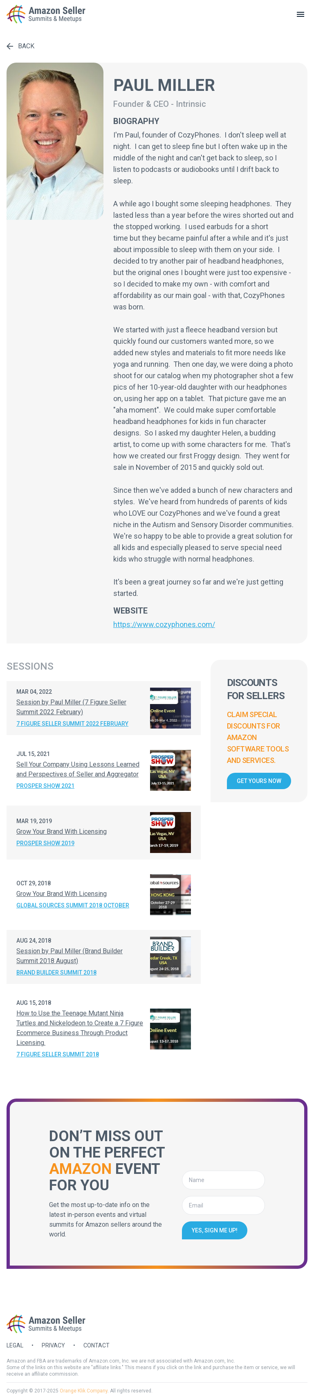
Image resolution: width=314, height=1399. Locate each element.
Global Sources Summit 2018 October (72, 905)
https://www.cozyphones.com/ (164, 624)
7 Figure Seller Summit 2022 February (72, 723)
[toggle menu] (300, 14)
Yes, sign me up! (215, 1230)
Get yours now (259, 781)
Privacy (53, 1345)
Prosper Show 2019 (45, 843)
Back (20, 46)
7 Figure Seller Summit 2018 (57, 1054)
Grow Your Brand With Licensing (61, 831)
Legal (15, 1345)
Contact (96, 1345)
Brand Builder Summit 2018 (56, 972)
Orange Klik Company (84, 1391)
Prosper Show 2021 (45, 786)
